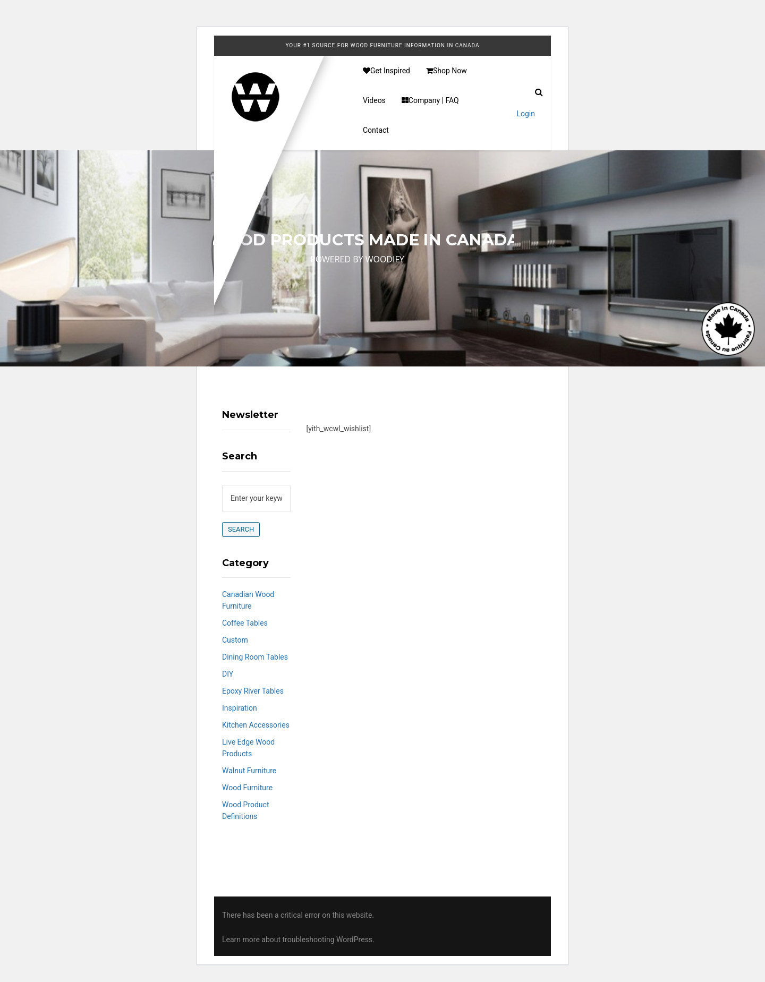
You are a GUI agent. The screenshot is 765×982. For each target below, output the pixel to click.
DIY (227, 674)
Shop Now (446, 70)
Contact (376, 130)
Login (525, 113)
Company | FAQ (430, 100)
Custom (235, 640)
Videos (374, 100)
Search (241, 529)
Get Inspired (386, 70)
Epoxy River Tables (253, 691)
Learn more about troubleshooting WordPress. (298, 939)
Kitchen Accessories (256, 725)
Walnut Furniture (249, 770)
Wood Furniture (247, 787)
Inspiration (239, 708)
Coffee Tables (245, 623)
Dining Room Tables (255, 657)
